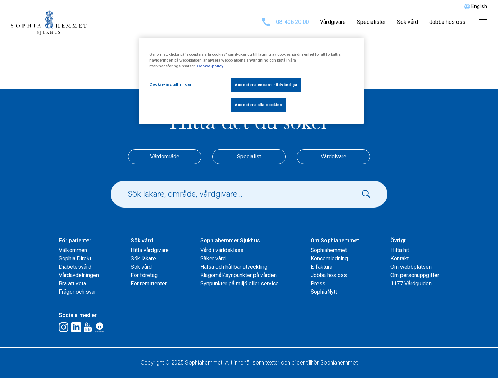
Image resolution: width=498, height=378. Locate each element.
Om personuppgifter (414, 275)
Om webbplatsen (411, 267)
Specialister (371, 22)
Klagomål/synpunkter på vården (238, 275)
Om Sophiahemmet (335, 240)
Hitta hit (399, 250)
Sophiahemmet (329, 250)
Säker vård (213, 258)
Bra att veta (72, 283)
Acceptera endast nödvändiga (266, 84)
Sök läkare (143, 258)
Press (318, 283)
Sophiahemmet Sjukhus (230, 240)
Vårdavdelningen (79, 275)
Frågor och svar (77, 291)
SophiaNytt (324, 291)
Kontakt (399, 258)
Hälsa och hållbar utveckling (233, 267)
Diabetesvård (75, 267)
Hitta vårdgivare (150, 250)
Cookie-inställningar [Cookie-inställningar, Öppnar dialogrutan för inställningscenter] (170, 84)
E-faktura (321, 267)
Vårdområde (164, 156)
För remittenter (149, 283)
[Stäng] (354, 46)
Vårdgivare (333, 22)
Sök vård (407, 22)
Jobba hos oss (447, 22)
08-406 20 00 (285, 22)
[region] (251, 81)
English (479, 6)
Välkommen (73, 250)
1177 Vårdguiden (411, 283)
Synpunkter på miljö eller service (239, 283)
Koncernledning (329, 258)
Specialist (249, 156)
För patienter (75, 240)
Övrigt (398, 240)
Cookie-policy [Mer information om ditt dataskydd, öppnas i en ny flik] (210, 66)
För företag (144, 275)
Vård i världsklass (221, 250)
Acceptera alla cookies (259, 104)
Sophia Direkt (75, 258)
